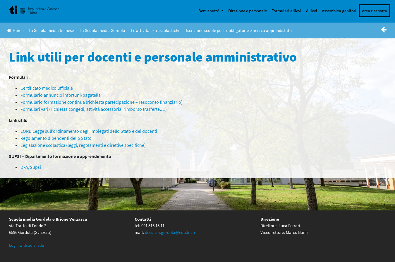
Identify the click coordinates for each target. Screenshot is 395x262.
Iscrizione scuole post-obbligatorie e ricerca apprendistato (239, 30)
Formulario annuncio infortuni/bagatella (60, 95)
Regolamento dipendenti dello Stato (56, 138)
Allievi (311, 10)
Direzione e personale (247, 10)
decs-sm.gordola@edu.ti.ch (170, 232)
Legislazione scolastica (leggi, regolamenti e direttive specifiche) (83, 145)
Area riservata (374, 10)
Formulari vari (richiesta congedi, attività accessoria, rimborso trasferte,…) (93, 109)
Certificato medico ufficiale (46, 88)
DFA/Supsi (30, 167)
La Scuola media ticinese (51, 30)
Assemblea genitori (339, 10)
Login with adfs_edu (26, 245)
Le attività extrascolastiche (155, 30)
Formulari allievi (286, 10)
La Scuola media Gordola (102, 30)
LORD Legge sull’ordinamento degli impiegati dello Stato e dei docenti (88, 131)
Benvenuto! (209, 10)
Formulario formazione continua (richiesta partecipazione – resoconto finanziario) (101, 102)
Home (15, 30)
